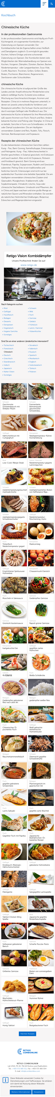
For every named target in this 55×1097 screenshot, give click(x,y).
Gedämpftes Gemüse (38, 598)
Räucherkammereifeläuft (13, 757)
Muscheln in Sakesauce (13, 598)
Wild (31, 311)
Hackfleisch (8, 315)
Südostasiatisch (35, 365)
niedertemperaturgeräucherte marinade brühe (15, 491)
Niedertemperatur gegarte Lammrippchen (40, 464)
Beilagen (7, 318)
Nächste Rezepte (27, 1034)
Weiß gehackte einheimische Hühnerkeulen (35, 729)
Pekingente (7, 892)
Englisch (32, 362)
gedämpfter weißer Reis (39, 700)
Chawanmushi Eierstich (39, 571)
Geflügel (7, 311)
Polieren (32, 372)
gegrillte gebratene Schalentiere (11, 785)
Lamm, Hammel (35, 328)
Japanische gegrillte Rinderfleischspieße (38, 918)
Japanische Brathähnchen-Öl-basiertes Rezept (37, 838)
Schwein (32, 308)
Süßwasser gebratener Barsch (12, 945)
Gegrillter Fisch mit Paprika (14, 836)
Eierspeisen (8, 325)
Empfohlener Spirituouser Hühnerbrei (14, 572)
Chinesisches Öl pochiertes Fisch (10, 728)
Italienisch (33, 349)
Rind (5, 308)
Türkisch (32, 368)
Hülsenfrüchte (35, 331)
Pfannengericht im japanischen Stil (37, 785)
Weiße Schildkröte (37, 675)
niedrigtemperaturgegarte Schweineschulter (14, 518)
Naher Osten (9, 372)
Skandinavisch (9, 362)
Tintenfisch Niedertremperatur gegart (14, 545)
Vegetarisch (8, 328)
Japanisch (8, 368)
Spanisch (33, 355)
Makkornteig (34, 544)
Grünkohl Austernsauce (13, 623)
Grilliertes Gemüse (10, 971)
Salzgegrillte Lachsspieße (40, 892)
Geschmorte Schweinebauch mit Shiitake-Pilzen (11, 406)
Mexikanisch (34, 358)
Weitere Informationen (20, 1092)
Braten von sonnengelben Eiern (40, 972)
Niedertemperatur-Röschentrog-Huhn (37, 518)
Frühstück (33, 325)
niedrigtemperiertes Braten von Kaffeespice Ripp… (40, 491)
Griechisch (8, 358)
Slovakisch (33, 345)
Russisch (32, 352)
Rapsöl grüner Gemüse (39, 623)
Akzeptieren (39, 1092)
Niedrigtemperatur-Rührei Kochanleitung (40, 437)
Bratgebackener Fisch (38, 1025)
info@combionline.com (30, 1071)
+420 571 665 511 (19, 1069)
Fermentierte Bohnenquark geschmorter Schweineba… (35, 407)
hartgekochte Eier (10, 648)
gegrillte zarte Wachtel (39, 811)
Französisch (8, 349)
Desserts (7, 321)
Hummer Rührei (36, 998)
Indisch (7, 365)
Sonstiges (8, 335)
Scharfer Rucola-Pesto (39, 944)
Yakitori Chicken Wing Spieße (12, 918)
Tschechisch (9, 345)
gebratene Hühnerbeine (39, 865)
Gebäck (32, 321)
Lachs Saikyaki (9, 811)
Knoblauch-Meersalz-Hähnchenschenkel (12, 866)
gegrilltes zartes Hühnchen (36, 649)
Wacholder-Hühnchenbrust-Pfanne (13, 999)
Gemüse (32, 318)
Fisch (31, 315)
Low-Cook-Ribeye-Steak (13, 463)
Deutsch (7, 355)
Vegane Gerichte (11, 331)
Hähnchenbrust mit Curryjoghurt (11, 437)
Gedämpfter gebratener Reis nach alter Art (13, 701)
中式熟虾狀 (7, 675)
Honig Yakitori (9, 1025)
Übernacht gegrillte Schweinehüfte (37, 758)
